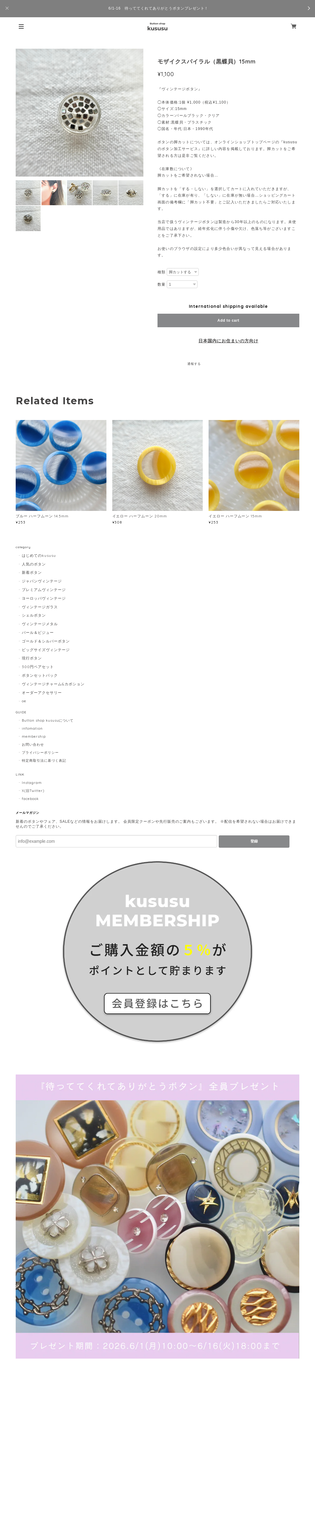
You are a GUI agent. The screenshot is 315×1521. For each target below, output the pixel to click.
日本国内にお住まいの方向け (228, 340)
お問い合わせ (33, 744)
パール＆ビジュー (38, 632)
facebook (30, 799)
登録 (254, 841)
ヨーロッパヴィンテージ (44, 598)
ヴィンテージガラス (40, 607)
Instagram (32, 783)
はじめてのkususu (39, 555)
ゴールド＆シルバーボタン (46, 641)
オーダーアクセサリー (42, 692)
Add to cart (228, 320)
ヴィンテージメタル (40, 624)
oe (24, 701)
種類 (161, 272)
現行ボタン (32, 658)
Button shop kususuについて (48, 720)
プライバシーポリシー (40, 752)
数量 (161, 284)
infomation (32, 728)
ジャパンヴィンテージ (42, 581)
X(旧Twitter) (33, 791)
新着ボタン (32, 572)
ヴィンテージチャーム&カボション (53, 684)
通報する (194, 364)
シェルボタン (34, 615)
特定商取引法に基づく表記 (44, 760)
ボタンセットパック (40, 675)
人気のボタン (34, 564)
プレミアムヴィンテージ (44, 589)
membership (34, 736)
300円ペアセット (38, 666)
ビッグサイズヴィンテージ (46, 649)
